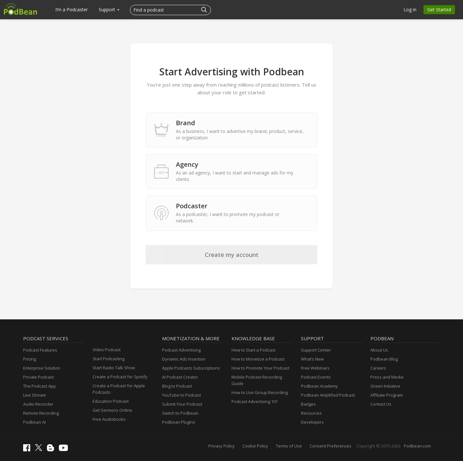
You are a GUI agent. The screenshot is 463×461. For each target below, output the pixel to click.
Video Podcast (107, 350)
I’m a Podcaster (71, 9)
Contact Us (380, 404)
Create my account (232, 255)
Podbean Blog (384, 359)
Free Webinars (315, 368)
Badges (308, 404)
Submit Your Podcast (182, 404)
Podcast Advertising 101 (255, 401)
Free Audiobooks (109, 419)
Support (109, 9)
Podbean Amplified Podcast (328, 395)
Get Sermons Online (112, 410)
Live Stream (34, 395)
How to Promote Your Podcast (260, 368)
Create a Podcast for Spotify (120, 377)
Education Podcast (111, 401)
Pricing (29, 359)
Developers (312, 422)
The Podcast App (39, 386)
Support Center (316, 350)
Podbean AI (34, 422)
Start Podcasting (108, 359)
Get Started (439, 9)
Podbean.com (417, 446)
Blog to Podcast (177, 386)
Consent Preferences (330, 446)
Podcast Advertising (181, 350)
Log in (410, 9)
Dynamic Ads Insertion (183, 359)
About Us (379, 350)
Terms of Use (289, 446)
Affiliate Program (386, 395)
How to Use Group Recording (260, 392)
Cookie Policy (255, 446)
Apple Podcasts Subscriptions (191, 368)
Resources (311, 413)
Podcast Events (316, 377)
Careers (378, 368)
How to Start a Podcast (254, 350)
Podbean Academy (319, 386)
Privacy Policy (221, 446)
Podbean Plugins (178, 422)
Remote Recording (41, 413)
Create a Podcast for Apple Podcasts (119, 389)
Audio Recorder (38, 404)
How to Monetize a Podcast (258, 359)
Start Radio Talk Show (114, 368)
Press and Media (387, 377)
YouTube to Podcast (181, 395)
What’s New (312, 359)
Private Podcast (38, 377)
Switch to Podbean (180, 413)
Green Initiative (385, 386)
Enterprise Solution (41, 368)
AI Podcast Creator (180, 377)
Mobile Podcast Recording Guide (257, 380)
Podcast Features (40, 350)
